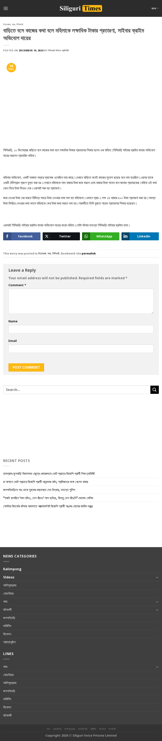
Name (13, 321)
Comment (17, 285)
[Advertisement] (37, 168)
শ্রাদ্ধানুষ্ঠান (9, 642)
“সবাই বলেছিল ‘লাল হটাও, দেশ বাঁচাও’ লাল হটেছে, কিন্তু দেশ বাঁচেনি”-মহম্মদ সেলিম (48, 498)
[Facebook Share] (21, 236)
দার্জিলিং (7, 625)
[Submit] (154, 390)
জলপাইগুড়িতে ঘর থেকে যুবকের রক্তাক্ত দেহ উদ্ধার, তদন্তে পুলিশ (39, 489)
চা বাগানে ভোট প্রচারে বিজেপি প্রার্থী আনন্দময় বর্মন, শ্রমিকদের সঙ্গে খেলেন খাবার (46, 481)
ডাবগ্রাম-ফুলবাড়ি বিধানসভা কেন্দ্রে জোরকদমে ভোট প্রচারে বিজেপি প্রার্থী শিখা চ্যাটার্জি (49, 473)
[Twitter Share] (61, 236)
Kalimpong (12, 569)
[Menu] (5, 8)
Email (12, 341)
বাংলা (155, 8)
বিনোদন (7, 634)
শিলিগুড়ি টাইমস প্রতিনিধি (58, 50)
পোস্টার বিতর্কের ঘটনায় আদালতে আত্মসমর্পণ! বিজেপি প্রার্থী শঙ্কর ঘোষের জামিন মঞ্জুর (48, 506)
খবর (13, 24)
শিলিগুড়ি (19, 24)
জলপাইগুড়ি (9, 617)
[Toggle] (157, 577)
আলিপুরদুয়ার (9, 585)
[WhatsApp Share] (100, 236)
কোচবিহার (8, 593)
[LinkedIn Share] (140, 236)
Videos (8, 577)
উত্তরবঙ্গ (6, 24)
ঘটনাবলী (7, 609)
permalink (89, 253)
